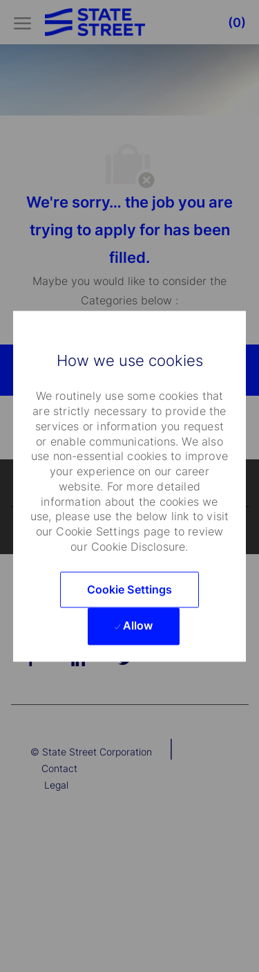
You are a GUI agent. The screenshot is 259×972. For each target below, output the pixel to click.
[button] (130, 589)
